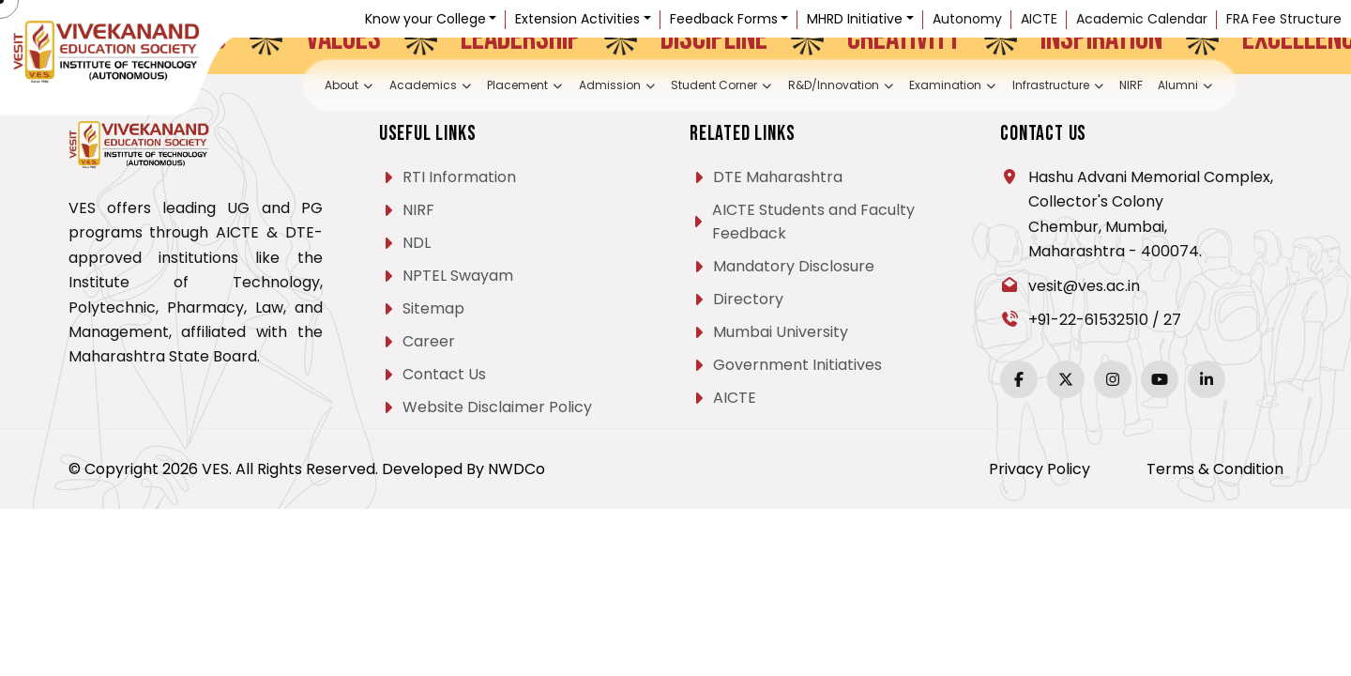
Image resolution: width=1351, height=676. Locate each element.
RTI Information (459, 177)
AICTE (1039, 18)
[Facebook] (1019, 379)
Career (428, 341)
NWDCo (516, 469)
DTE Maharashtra (777, 177)
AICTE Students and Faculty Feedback (813, 221)
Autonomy (967, 18)
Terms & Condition (1214, 469)
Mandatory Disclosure (793, 266)
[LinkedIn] (1206, 379)
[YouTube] (1159, 379)
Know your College (425, 18)
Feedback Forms (724, 18)
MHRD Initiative (855, 18)
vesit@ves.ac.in (1084, 286)
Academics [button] (385, 86)
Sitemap (433, 308)
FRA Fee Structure (1284, 18)
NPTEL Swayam (457, 275)
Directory (748, 299)
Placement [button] (492, 86)
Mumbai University (780, 332)
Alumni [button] (1242, 86)
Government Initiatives (797, 365)
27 (1172, 319)
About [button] (293, 86)
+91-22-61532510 (1088, 319)
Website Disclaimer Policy (497, 407)
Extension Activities (577, 18)
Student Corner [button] (713, 86)
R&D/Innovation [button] (850, 86)
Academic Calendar (1141, 18)
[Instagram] (1112, 379)
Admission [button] (595, 86)
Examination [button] (976, 86)
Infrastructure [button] (1096, 86)
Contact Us (444, 374)
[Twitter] (1066, 379)
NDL (416, 243)
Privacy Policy (1039, 469)
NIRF (1180, 86)
